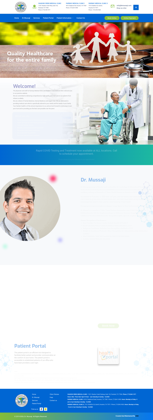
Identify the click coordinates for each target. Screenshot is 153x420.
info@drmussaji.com (124, 5)
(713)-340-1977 (46, 10)
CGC (137, 416)
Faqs (51, 397)
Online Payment (130, 18)
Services (36, 18)
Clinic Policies (54, 394)
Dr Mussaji (26, 18)
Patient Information (64, 18)
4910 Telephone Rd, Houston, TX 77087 (76, 5)
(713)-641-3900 (74, 7)
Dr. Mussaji (35, 397)
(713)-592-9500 (96, 10)
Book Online (112, 18)
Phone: (40, 10)
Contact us (80, 18)
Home (16, 18)
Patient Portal (48, 18)
